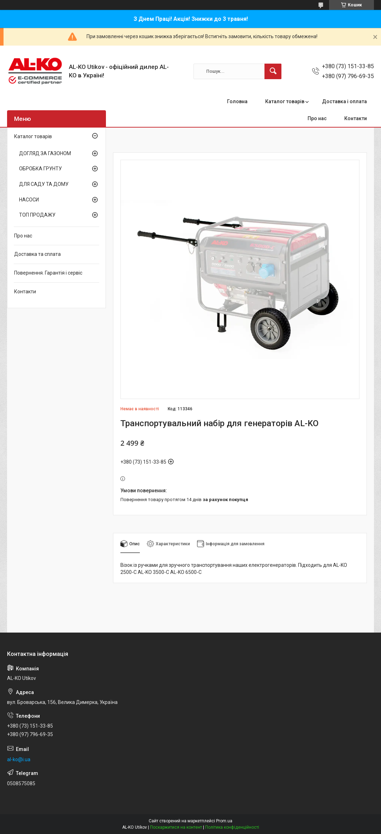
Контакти (355, 118)
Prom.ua (224, 820)
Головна (237, 101)
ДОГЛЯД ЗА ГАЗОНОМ (45, 153)
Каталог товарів (284, 101)
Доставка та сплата (37, 254)
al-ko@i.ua (18, 759)
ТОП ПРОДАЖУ (37, 215)
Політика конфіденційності (232, 827)
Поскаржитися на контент (176, 827)
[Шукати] (272, 71)
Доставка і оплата (344, 101)
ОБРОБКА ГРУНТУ (40, 168)
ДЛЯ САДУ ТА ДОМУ (44, 184)
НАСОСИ (29, 199)
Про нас (317, 118)
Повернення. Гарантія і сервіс (48, 273)
